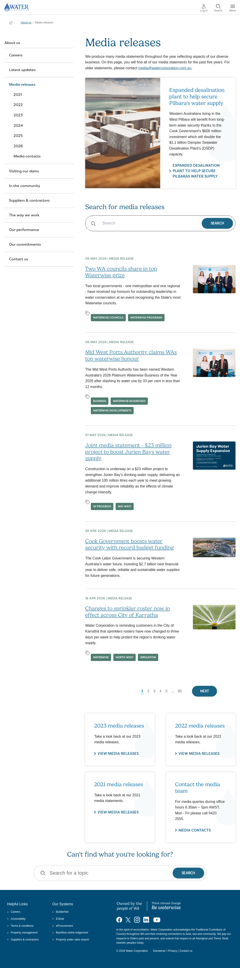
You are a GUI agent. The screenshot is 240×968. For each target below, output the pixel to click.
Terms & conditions (20, 925)
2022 (18, 104)
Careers (16, 55)
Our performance (24, 229)
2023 (18, 115)
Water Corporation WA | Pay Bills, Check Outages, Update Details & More (11, 22)
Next (204, 691)
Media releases (22, 84)
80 (180, 691)
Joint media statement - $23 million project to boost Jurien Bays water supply (128, 452)
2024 (18, 125)
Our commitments (25, 244)
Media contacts (27, 156)
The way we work (24, 215)
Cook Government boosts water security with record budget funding (129, 544)
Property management (22, 932)
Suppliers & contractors (29, 200)
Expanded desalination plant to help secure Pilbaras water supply (196, 171)
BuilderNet (60, 911)
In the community (24, 185)
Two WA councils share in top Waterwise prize (121, 272)
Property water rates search (70, 939)
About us (26, 22)
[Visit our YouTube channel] (156, 920)
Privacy (172, 951)
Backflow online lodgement (70, 932)
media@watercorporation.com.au (164, 68)
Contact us (18, 259)
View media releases (118, 812)
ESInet (58, 918)
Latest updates (22, 69)
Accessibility (16, 918)
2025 (18, 135)
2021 (18, 94)
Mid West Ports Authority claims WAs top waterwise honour (131, 355)
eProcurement (62, 925)
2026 (18, 146)
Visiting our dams (24, 171)
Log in (204, 8)
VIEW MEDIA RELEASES (118, 753)
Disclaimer (159, 951)
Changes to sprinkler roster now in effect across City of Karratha (127, 611)
